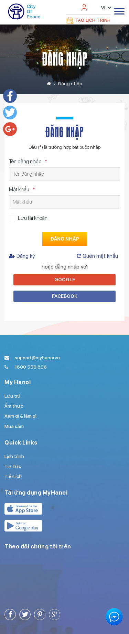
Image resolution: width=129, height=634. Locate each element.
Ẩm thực (13, 406)
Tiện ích (13, 476)
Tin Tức (12, 466)
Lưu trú (12, 396)
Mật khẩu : (22, 189)
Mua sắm (14, 426)
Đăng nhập (64, 59)
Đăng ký (22, 256)
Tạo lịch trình (88, 20)
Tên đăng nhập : (28, 161)
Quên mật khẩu (97, 256)
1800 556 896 (31, 367)
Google (64, 279)
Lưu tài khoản (32, 218)
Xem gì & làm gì (20, 416)
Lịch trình (14, 456)
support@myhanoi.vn (37, 357)
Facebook (64, 296)
